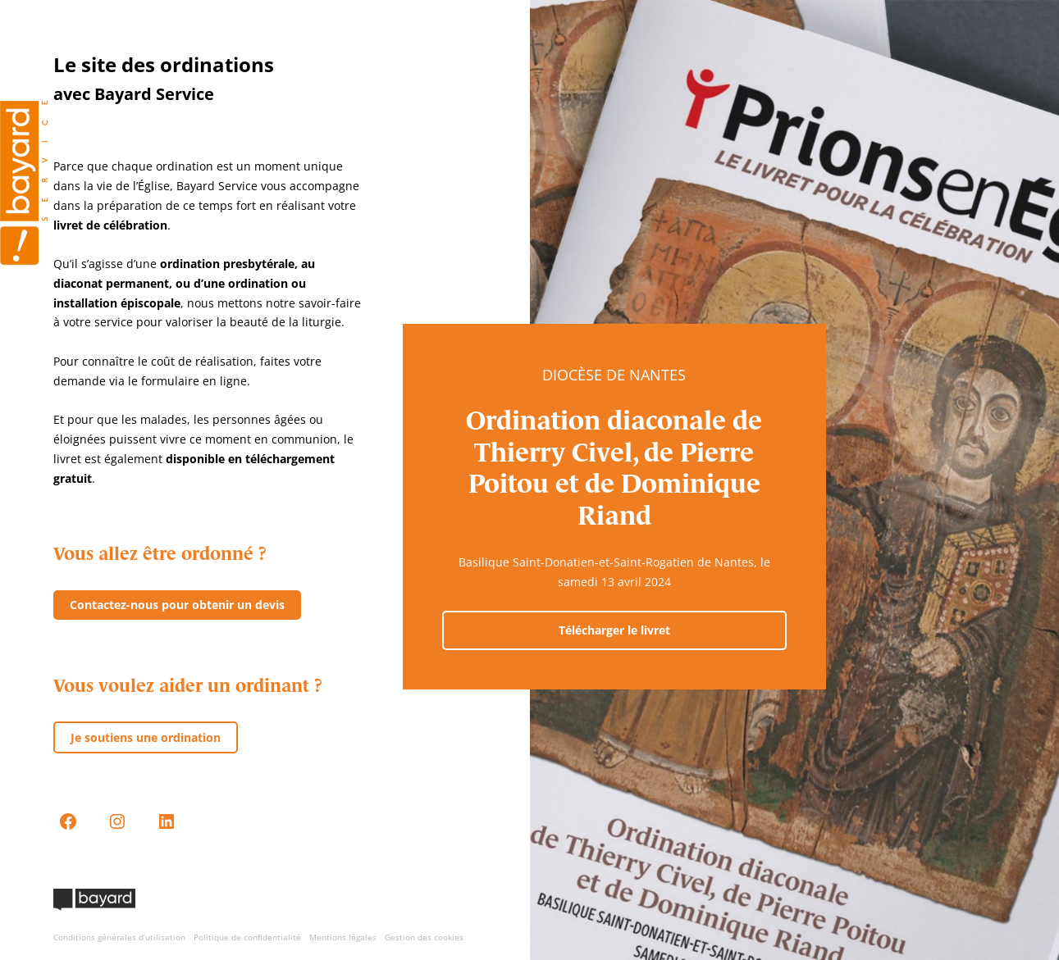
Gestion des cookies (424, 937)
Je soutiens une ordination (146, 737)
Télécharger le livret (614, 630)
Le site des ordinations (163, 64)
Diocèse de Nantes (614, 374)
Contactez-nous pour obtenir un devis (177, 604)
